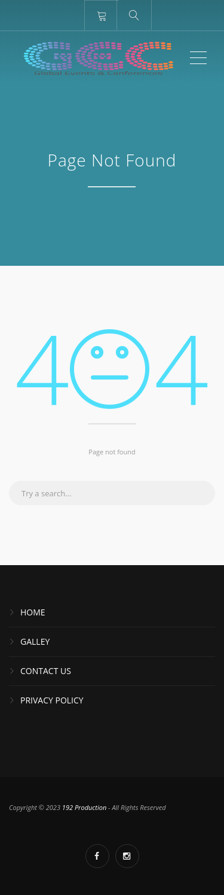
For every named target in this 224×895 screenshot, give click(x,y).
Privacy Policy (52, 700)
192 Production (85, 807)
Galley (35, 641)
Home (32, 612)
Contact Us (45, 670)
